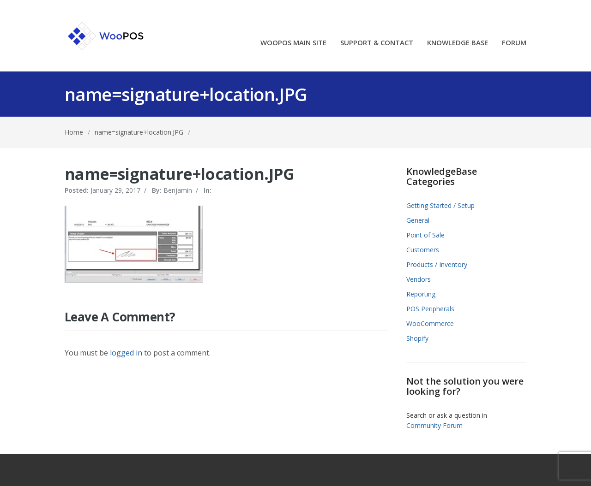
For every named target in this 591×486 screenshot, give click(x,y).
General (417, 220)
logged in (126, 353)
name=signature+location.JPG (139, 132)
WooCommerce (430, 323)
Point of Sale (425, 235)
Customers (422, 249)
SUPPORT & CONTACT (376, 43)
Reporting (420, 294)
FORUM (514, 43)
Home (74, 132)
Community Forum (434, 425)
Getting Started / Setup (440, 205)
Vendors (418, 279)
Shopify (417, 338)
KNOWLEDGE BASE (457, 43)
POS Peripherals (430, 308)
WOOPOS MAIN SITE (293, 43)
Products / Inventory (436, 264)
